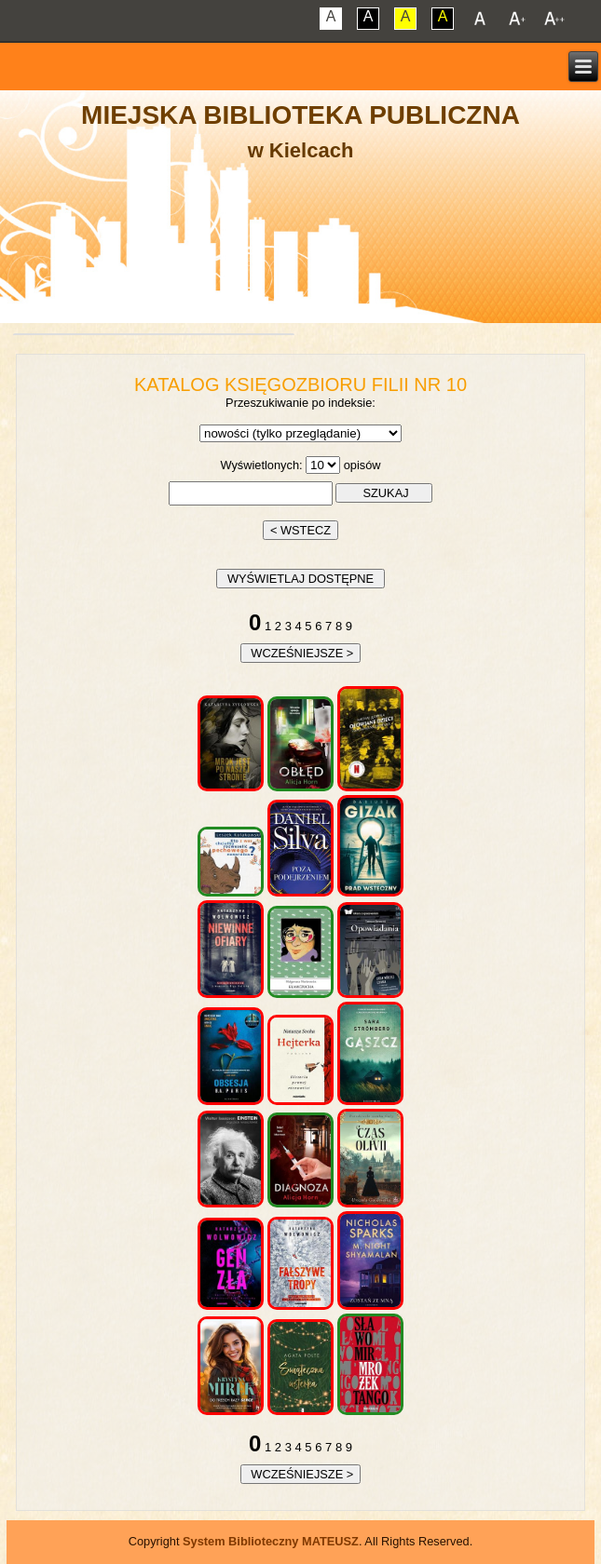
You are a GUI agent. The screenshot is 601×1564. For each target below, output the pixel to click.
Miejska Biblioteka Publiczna (300, 115)
